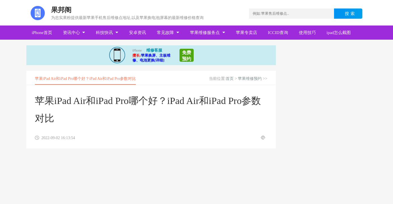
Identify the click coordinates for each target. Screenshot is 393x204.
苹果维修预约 (250, 78)
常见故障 (165, 32)
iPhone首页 (42, 32)
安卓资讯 (137, 32)
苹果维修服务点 (205, 32)
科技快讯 (104, 32)
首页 (230, 78)
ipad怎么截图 (339, 32)
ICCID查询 (278, 32)
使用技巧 (307, 32)
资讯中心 (71, 32)
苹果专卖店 (246, 32)
